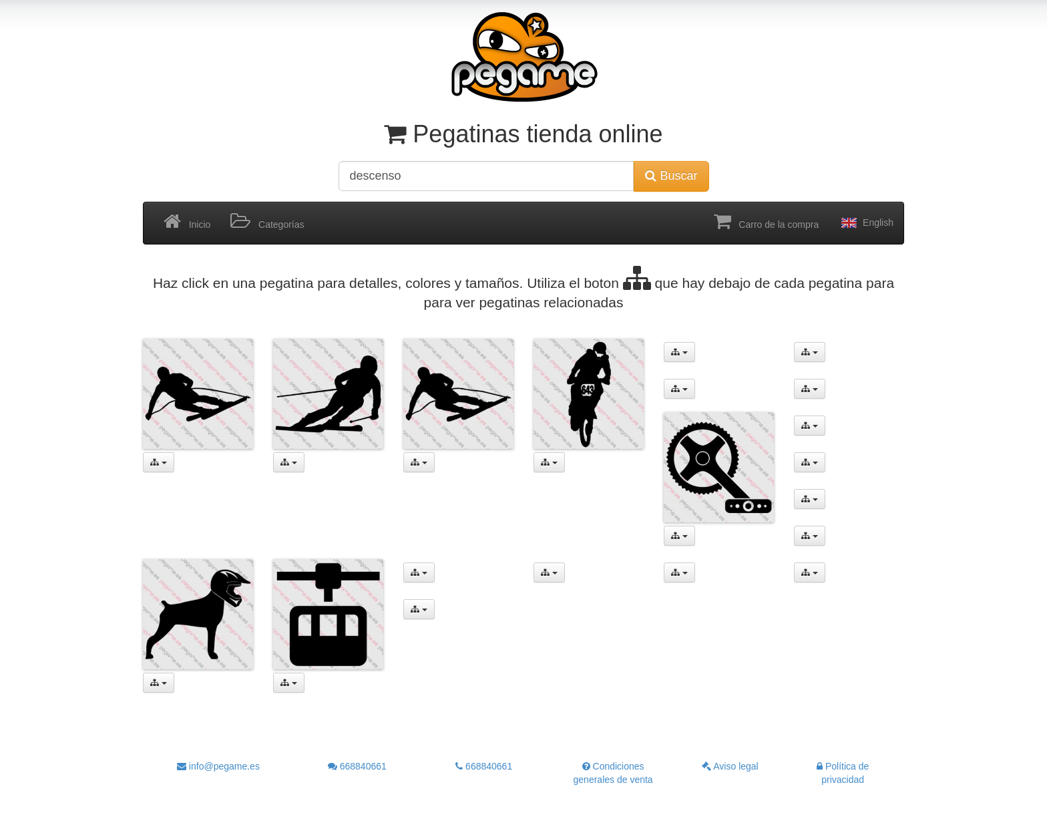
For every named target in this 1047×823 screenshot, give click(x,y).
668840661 (357, 766)
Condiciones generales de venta (613, 773)
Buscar (671, 175)
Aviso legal (730, 766)
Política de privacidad (843, 773)
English (866, 223)
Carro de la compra (766, 221)
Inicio (187, 221)
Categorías (267, 221)
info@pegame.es (218, 766)
